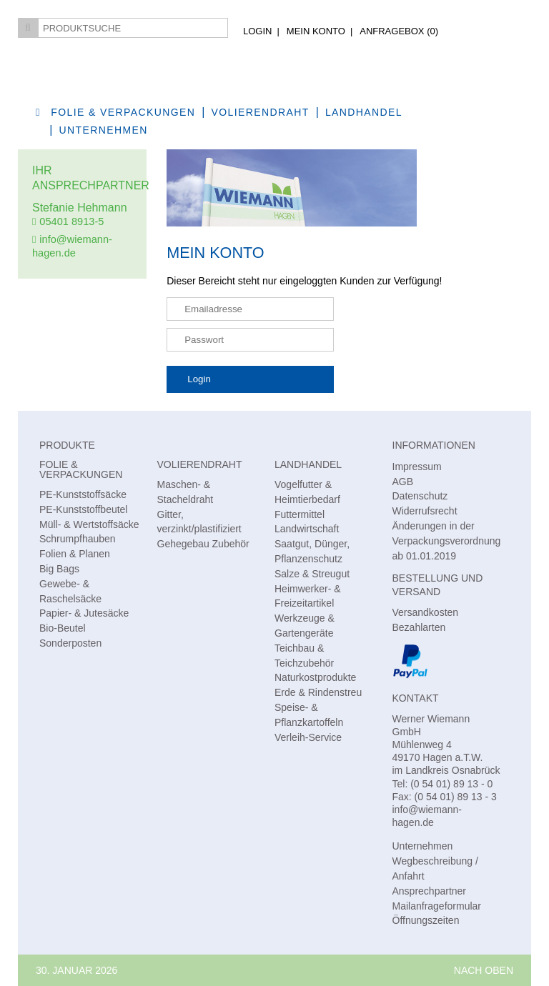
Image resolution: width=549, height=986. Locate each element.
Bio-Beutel (62, 628)
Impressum (417, 466)
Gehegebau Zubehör (203, 543)
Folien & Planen (74, 553)
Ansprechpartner (429, 891)
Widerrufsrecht (425, 511)
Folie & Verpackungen (123, 112)
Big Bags (59, 568)
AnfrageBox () (399, 31)
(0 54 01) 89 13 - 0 (451, 784)
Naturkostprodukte (315, 677)
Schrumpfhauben (77, 538)
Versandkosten (425, 612)
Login (257, 31)
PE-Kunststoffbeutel (83, 509)
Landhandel (308, 464)
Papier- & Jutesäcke (84, 613)
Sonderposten (70, 643)
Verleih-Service (308, 737)
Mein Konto (316, 31)
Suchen (28, 28)
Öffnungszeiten (426, 920)
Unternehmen (103, 130)
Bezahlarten (419, 627)
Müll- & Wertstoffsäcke (89, 524)
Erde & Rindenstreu (318, 692)
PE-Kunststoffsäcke (83, 494)
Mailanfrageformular (437, 906)
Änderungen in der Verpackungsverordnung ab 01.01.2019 (446, 541)
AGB (403, 481)
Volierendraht (261, 112)
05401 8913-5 (71, 221)
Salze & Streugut (312, 573)
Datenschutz (420, 496)
